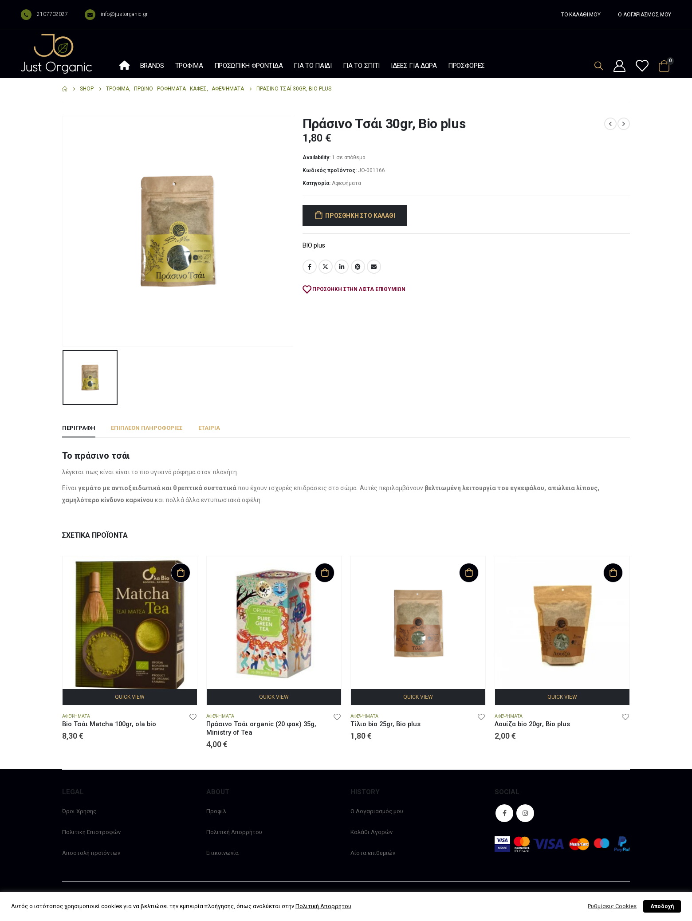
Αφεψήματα (346, 183)
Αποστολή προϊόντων (91, 853)
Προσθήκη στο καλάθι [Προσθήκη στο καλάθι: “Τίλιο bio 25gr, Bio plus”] (469, 573)
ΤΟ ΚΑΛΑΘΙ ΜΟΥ (580, 15)
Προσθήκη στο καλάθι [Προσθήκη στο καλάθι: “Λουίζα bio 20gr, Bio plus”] (613, 573)
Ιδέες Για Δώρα (414, 66)
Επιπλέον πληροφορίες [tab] (147, 428)
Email (374, 267)
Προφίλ (216, 811)
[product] (130, 623)
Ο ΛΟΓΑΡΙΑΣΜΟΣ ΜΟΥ (644, 15)
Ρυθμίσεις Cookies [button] (612, 906)
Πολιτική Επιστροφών (91, 832)
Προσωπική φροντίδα (248, 66)
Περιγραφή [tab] (78, 428)
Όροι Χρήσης (79, 811)
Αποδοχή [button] (662, 906)
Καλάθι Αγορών (371, 832)
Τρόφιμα (189, 66)
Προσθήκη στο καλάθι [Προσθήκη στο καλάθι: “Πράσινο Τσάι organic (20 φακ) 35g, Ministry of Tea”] (324, 573)
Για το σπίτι (361, 66)
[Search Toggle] (599, 65)
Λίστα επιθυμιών (372, 853)
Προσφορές (466, 66)
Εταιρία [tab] (209, 428)
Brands (152, 66)
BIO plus (314, 245)
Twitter (325, 267)
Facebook (310, 267)
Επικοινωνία (222, 853)
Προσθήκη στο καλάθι (360, 215)
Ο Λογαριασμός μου (376, 811)
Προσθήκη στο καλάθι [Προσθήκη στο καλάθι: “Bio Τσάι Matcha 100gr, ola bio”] (180, 573)
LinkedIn (341, 267)
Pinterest (358, 267)
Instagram (525, 813)
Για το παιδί (312, 66)
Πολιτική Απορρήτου (234, 832)
